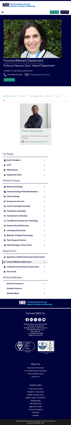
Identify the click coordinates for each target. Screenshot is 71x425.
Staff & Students (14, 160)
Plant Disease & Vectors (16, 240)
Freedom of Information (35, 392)
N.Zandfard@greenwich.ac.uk (39, 75)
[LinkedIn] (31, 319)
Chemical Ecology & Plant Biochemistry (22, 192)
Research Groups (11, 181)
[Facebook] (27, 319)
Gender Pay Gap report (35, 395)
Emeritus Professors (15, 284)
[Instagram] (39, 319)
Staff (9, 165)
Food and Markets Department (19, 262)
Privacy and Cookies (35, 389)
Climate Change (13, 197)
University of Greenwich (35, 368)
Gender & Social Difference (18, 226)
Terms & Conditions (35, 409)
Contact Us (35, 377)
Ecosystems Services (15, 201)
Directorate (11, 272)
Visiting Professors (14, 289)
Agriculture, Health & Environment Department (25, 257)
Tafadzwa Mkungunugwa (32, 131)
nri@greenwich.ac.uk (35, 335)
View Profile (9, 80)
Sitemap (35, 415)
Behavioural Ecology (15, 187)
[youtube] (43, 319)
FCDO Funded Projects (35, 374)
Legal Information (35, 407)
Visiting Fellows (13, 293)
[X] (35, 319)
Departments (9, 251)
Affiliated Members (12, 278)
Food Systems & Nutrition (17, 216)
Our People (54, 12)
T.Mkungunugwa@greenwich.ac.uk (36, 141)
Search (64, 12)
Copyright (35, 412)
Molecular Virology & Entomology (20, 235)
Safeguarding (35, 401)
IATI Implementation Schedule (35, 371)
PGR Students (12, 170)
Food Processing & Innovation (18, 206)
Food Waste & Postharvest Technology (22, 221)
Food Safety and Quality (16, 211)
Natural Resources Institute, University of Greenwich (40, 421)
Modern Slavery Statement (35, 398)
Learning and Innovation (16, 231)
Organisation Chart (14, 175)
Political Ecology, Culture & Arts (19, 245)
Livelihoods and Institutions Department (23, 267)
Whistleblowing (35, 404)
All (4, 96)
